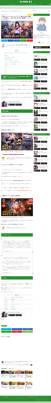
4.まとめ (5, 69)
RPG (2, 398)
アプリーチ (23, 104)
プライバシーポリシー (43, 398)
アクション (11, 398)
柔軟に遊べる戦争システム (9, 60)
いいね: (6, 70)
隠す (18, 52)
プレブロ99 (41, 401)
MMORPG (6, 398)
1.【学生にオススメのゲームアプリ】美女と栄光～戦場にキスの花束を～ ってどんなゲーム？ (16, 55)
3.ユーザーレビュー (7, 67)
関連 (5, 72)
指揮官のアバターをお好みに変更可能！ (11, 65)
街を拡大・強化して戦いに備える (10, 58)
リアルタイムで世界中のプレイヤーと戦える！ (12, 62)
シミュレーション (4, 327)
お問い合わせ (37, 398)
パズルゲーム (23, 398)
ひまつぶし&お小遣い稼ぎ (29, 398)
